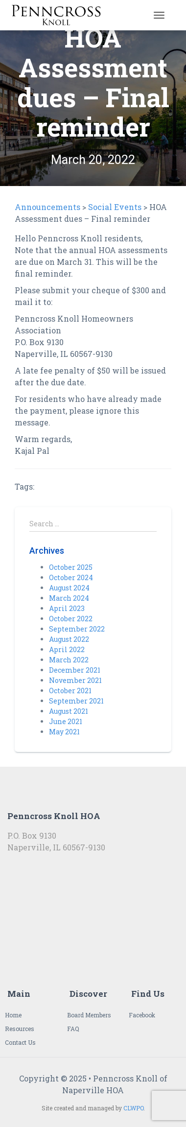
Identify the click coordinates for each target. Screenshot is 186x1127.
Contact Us (20, 1042)
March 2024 (69, 598)
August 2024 (69, 587)
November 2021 (75, 680)
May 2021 (64, 731)
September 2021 (76, 700)
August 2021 (68, 711)
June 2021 (65, 721)
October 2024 (71, 577)
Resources (19, 1029)
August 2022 (69, 639)
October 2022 (71, 618)
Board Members (89, 1015)
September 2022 (77, 629)
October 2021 (70, 690)
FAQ (73, 1029)
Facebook (142, 1015)
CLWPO (133, 1108)
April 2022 (67, 649)
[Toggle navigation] (159, 15)
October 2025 (71, 567)
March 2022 (69, 659)
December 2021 (74, 670)
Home (13, 1015)
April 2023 (67, 608)
